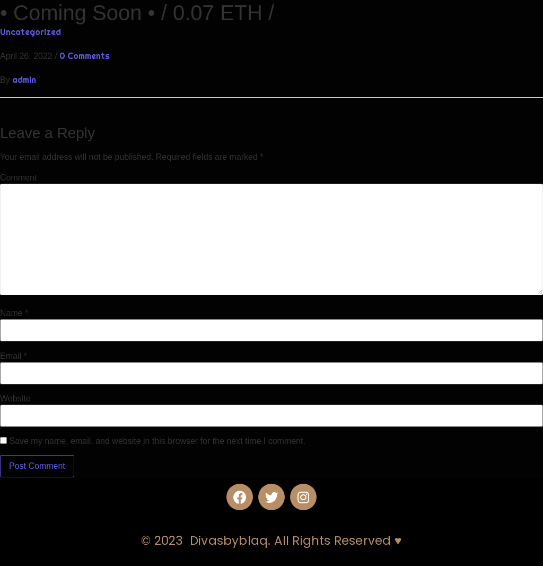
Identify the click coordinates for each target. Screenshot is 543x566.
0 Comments (84, 55)
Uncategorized (30, 32)
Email (13, 356)
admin (24, 79)
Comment (18, 178)
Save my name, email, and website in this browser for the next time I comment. (157, 441)
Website (15, 399)
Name (14, 313)
